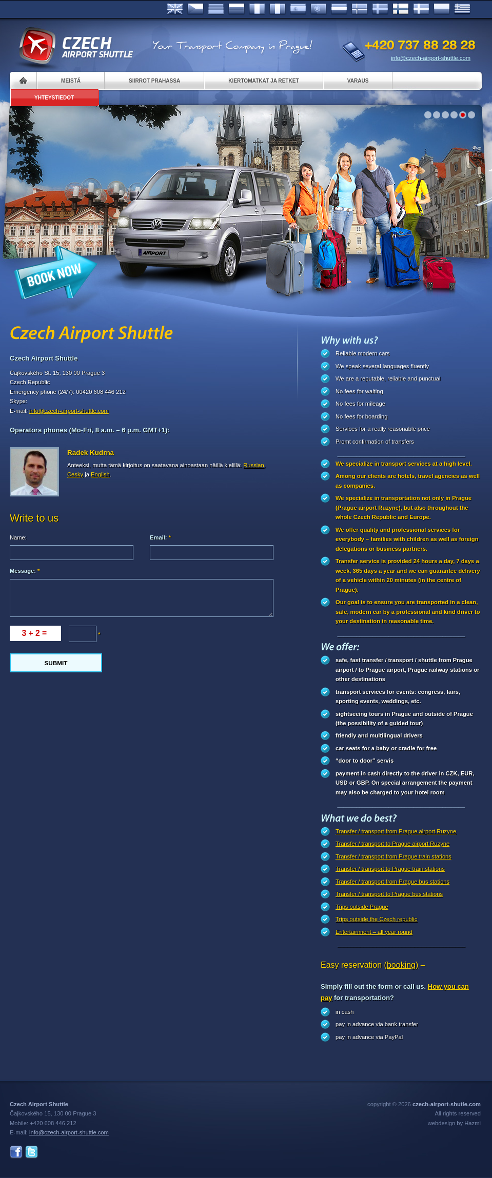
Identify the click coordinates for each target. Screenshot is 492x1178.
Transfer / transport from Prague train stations (393, 856)
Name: (18, 537)
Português (318, 9)
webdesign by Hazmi (454, 1123)
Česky (195, 9)
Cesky (75, 474)
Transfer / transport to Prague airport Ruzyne (392, 844)
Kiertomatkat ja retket (263, 81)
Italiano (277, 9)
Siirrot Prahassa (154, 81)
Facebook (16, 1152)
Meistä (71, 81)
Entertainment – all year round (374, 932)
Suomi (400, 9)
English (175, 9)
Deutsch (216, 9)
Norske (359, 9)
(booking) (401, 965)
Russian (236, 9)
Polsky (442, 9)
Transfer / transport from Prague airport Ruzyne (396, 831)
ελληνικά (462, 9)
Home (23, 80)
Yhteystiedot (54, 98)
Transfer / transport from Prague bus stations (392, 881)
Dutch (339, 9)
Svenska (380, 9)
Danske (421, 9)
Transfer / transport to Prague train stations (390, 869)
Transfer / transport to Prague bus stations (389, 894)
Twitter (31, 1152)
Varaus (358, 81)
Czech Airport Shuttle (75, 46)
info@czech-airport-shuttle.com (430, 58)
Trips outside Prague (362, 907)
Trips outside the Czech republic (376, 919)
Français (257, 9)
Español (298, 9)
